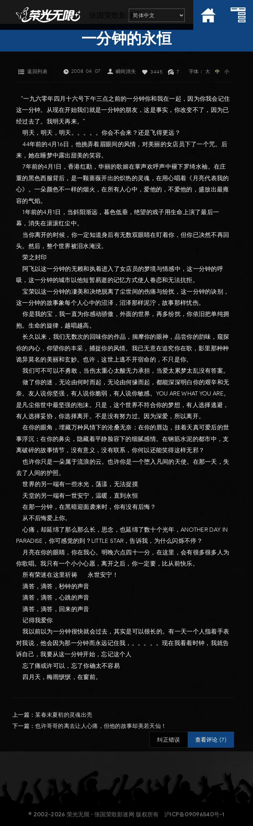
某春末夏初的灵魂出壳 (63, 714)
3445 (156, 72)
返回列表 (37, 71)
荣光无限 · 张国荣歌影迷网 (100, 814)
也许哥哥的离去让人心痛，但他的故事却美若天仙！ (100, 726)
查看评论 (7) (211, 739)
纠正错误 (168, 739)
